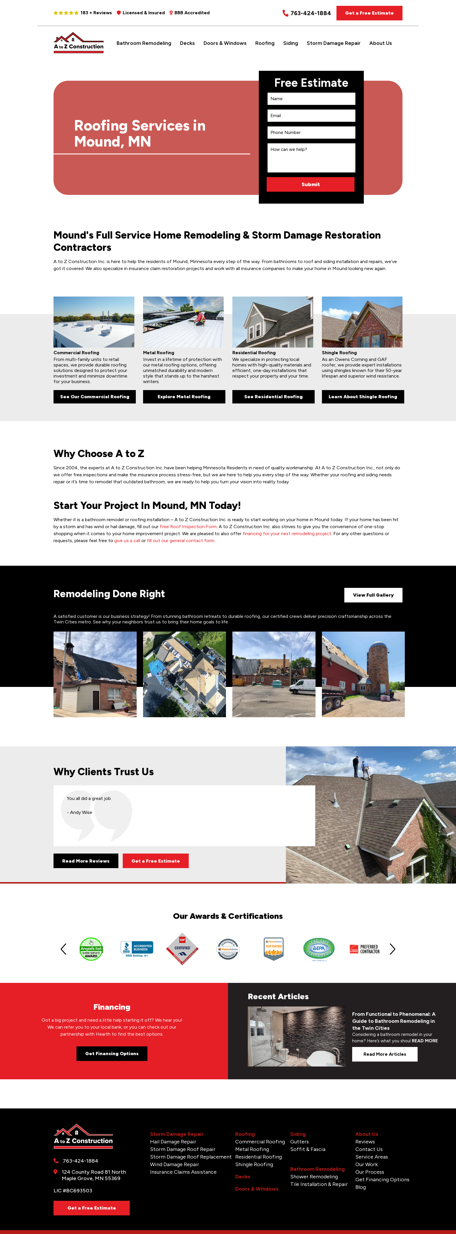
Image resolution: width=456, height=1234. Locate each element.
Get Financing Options (112, 1053)
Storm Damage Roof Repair (182, 1149)
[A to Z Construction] (79, 52)
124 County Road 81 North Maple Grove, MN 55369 (94, 1175)
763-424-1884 (307, 13)
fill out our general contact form (180, 540)
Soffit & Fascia (307, 1149)
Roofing (265, 43)
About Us (380, 43)
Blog (360, 1187)
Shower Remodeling (314, 1176)
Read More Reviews (86, 861)
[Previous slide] (63, 949)
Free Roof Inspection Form (188, 526)
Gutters (299, 1141)
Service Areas (371, 1157)
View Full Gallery (373, 595)
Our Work (366, 1164)
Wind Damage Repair (174, 1164)
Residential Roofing (258, 1157)
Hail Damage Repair (173, 1141)
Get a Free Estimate (369, 13)
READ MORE (425, 1040)
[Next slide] (393, 949)
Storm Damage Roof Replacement (191, 1157)
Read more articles (385, 1054)
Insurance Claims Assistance (183, 1172)
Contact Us (369, 1149)
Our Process (369, 1172)
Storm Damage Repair (334, 43)
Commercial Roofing (260, 1141)
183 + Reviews (83, 12)
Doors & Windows (225, 43)
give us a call (127, 540)
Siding (290, 43)
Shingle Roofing (254, 1164)
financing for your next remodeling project (287, 533)
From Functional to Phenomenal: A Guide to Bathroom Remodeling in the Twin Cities (394, 1021)
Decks (187, 43)
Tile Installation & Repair (319, 1184)
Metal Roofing (252, 1149)
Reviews (365, 1141)
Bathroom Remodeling (144, 43)
